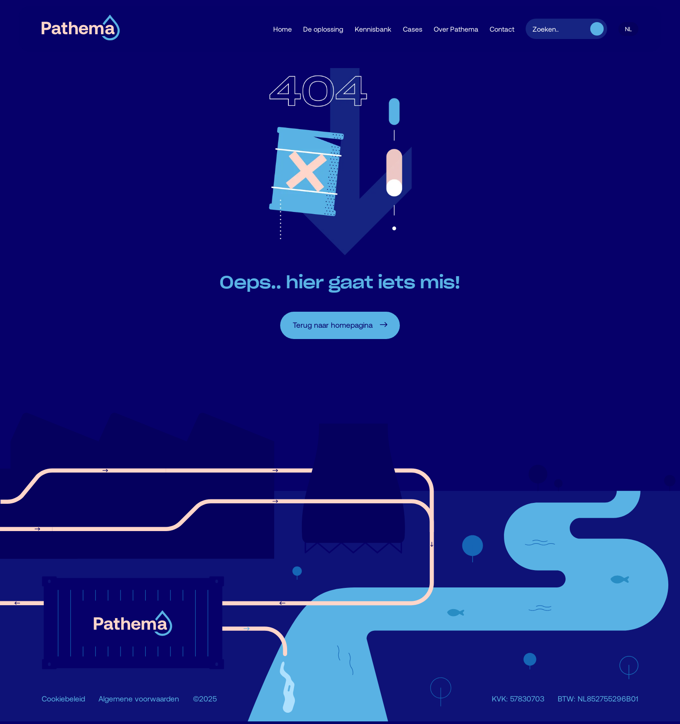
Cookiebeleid (63, 698)
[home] (81, 29)
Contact (502, 29)
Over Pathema (456, 29)
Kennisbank (373, 29)
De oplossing (323, 29)
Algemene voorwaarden (138, 698)
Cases (412, 29)
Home (282, 29)
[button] (628, 28)
